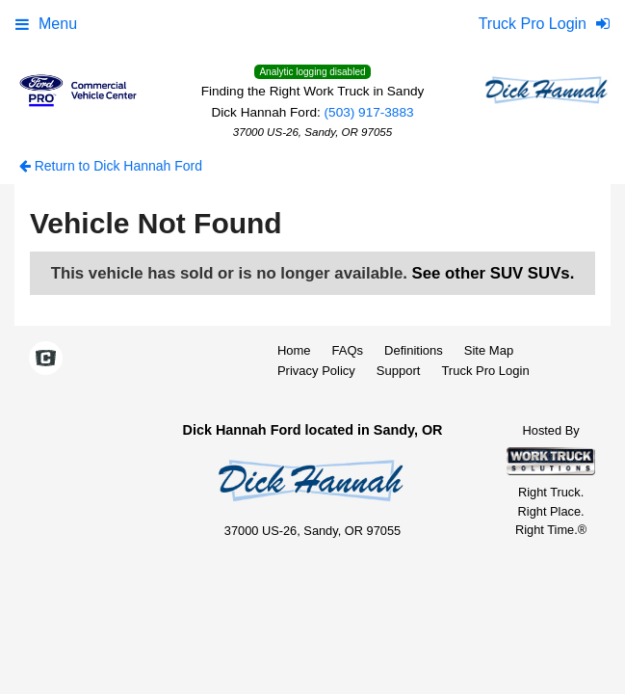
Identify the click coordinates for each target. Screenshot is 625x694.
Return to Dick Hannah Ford (110, 166)
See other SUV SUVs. (493, 273)
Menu (46, 23)
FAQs (348, 350)
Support (399, 370)
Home (294, 350)
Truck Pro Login (485, 370)
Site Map (488, 350)
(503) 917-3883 (369, 112)
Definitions (413, 350)
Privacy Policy (316, 370)
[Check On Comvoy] (46, 359)
